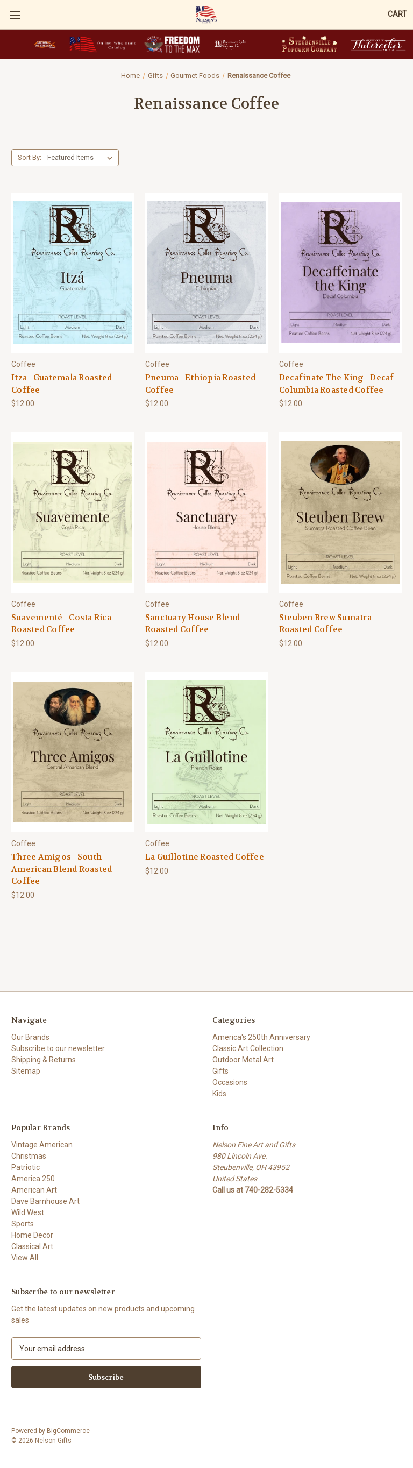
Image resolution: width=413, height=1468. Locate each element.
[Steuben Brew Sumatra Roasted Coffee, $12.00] (340, 512)
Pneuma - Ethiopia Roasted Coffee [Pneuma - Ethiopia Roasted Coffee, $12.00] (200, 383)
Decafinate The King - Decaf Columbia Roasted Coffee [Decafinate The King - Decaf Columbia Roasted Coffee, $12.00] (336, 383)
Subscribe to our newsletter (58, 1048)
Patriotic (25, 1167)
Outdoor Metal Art (243, 1059)
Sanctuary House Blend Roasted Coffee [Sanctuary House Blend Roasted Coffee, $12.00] (192, 623)
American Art (34, 1190)
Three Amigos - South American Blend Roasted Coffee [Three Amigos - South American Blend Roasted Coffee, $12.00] (61, 869)
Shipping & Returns (43, 1059)
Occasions (229, 1082)
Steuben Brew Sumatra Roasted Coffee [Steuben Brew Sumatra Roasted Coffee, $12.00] (325, 623)
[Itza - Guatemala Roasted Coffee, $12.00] (72, 273)
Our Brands (30, 1037)
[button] (45, 44)
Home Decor (32, 1235)
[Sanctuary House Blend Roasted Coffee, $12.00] (206, 512)
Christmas (28, 1156)
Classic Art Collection (247, 1048)
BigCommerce (68, 1431)
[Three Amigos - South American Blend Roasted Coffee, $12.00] (72, 752)
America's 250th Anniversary (261, 1037)
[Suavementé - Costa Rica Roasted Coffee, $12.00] (72, 512)
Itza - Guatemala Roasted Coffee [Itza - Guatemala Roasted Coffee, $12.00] (61, 383)
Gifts (220, 1071)
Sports (22, 1223)
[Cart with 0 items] (397, 14)
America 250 (33, 1178)
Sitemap (25, 1071)
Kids (219, 1093)
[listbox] (82, 158)
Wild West (27, 1212)
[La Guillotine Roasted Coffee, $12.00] (206, 752)
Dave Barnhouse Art (45, 1201)
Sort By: (29, 157)
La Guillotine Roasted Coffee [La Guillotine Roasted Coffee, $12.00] (204, 857)
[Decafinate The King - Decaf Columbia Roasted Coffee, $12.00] (340, 273)
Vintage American (42, 1144)
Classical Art (32, 1246)
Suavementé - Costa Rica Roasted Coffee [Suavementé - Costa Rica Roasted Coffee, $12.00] (61, 623)
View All (24, 1257)
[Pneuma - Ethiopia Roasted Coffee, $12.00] (206, 273)
